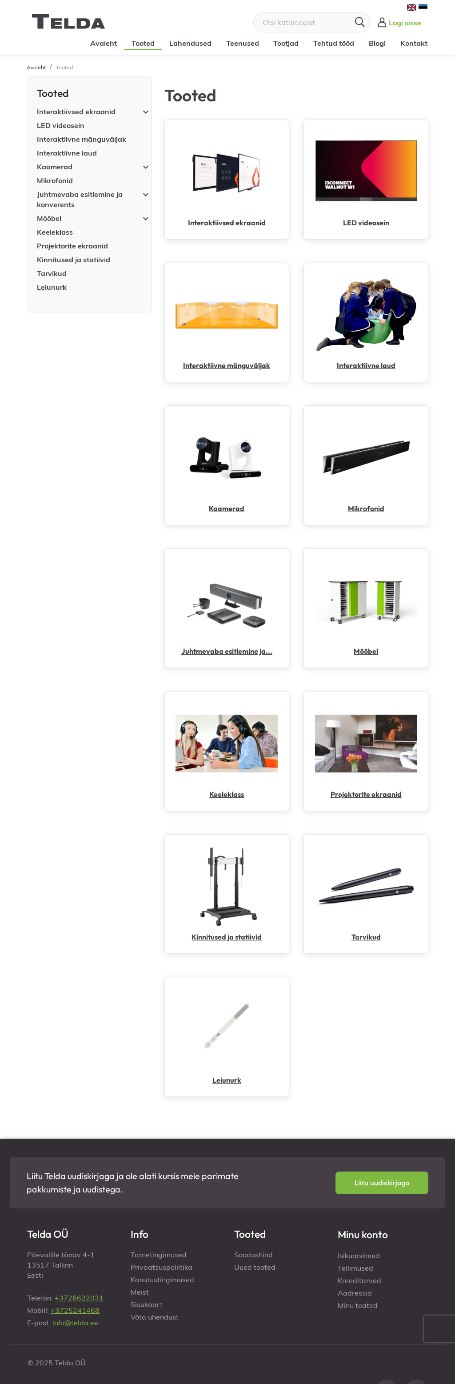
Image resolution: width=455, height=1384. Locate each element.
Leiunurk (52, 287)
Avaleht (103, 43)
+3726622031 (79, 1297)
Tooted (142, 43)
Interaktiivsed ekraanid (76, 111)
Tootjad (286, 43)
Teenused (242, 43)
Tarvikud (52, 273)
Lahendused (190, 43)
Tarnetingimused (159, 1254)
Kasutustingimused (162, 1279)
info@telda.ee (75, 1322)
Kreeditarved (359, 1280)
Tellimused (355, 1268)
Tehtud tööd (333, 43)
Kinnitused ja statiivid (73, 259)
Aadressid (355, 1292)
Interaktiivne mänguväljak (81, 139)
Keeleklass (55, 232)
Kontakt (413, 43)
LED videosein (60, 125)
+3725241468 (75, 1310)
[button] (381, 1183)
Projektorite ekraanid (72, 245)
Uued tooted (254, 1267)
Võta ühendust (155, 1316)
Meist (140, 1292)
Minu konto (363, 1234)
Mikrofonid (55, 180)
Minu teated (358, 1305)
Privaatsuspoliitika (161, 1267)
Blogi (376, 43)
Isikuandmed (359, 1255)
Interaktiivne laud (67, 152)
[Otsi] (312, 22)
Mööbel (49, 218)
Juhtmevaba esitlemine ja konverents (80, 199)
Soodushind (253, 1254)
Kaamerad (54, 166)
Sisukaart (147, 1304)
